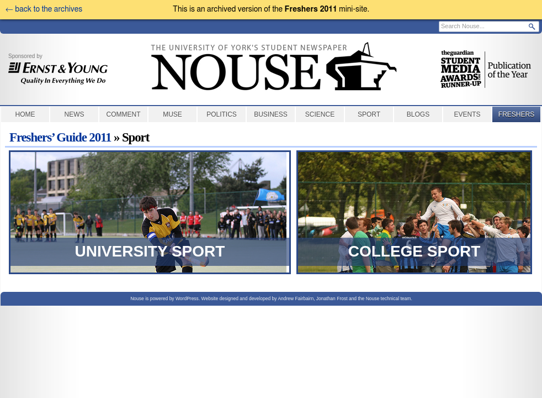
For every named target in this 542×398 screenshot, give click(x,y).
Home (25, 114)
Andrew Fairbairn (295, 298)
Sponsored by (58, 69)
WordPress (187, 298)
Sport (369, 114)
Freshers (516, 114)
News (74, 114)
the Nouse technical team (384, 298)
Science (319, 114)
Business (271, 114)
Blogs (418, 114)
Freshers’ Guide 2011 (60, 137)
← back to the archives (44, 9)
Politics (221, 114)
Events (467, 114)
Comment (124, 114)
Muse (172, 114)
